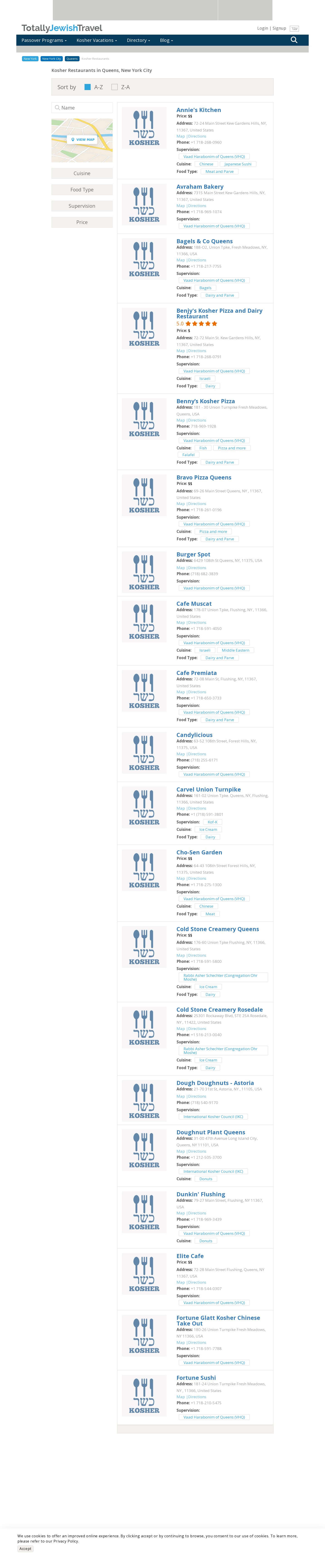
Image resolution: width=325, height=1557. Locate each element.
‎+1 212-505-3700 (206, 1157)
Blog (166, 40)
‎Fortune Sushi (196, 1377)
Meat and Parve (220, 171)
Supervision (82, 206)
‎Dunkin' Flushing (201, 1194)
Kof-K (212, 822)
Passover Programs (44, 40)
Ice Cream (208, 829)
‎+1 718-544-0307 (206, 1288)
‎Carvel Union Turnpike (209, 789)
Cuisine (82, 173)
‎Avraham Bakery (200, 186)
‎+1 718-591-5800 (206, 961)
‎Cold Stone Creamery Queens (218, 929)
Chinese (206, 164)
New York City (51, 59)
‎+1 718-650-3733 (206, 698)
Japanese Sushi (238, 164)
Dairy (210, 386)
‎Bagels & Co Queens (205, 241)
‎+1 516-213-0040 (206, 1034)
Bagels (205, 287)
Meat (210, 913)
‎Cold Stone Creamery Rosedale (220, 1009)
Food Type (82, 190)
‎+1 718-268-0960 (206, 142)
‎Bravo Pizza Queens (204, 477)
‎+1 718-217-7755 (206, 266)
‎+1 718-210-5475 (206, 1402)
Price (82, 222)
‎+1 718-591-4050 (206, 628)
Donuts (205, 1178)
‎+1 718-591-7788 (206, 1348)
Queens (72, 59)
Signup (279, 28)
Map (181, 136)
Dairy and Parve (220, 295)
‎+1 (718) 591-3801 (207, 814)
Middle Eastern (235, 650)
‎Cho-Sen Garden (199, 852)
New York (30, 59)
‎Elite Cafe (190, 1256)
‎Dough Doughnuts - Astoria (215, 1083)
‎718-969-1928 (203, 426)
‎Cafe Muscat (194, 603)
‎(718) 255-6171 (204, 760)
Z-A (125, 87)
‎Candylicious (195, 735)
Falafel (188, 454)
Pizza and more (232, 448)
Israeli (205, 378)
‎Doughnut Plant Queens (211, 1132)
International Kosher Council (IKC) (213, 1116)
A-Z (98, 87)
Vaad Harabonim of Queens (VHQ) (214, 156)
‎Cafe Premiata (197, 673)
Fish (203, 448)
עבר (294, 28)
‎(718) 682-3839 (204, 573)
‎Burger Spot (193, 554)
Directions (197, 136)
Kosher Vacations (97, 40)
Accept (25, 1548)
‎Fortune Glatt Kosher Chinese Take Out (218, 1320)
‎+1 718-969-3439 (206, 1219)
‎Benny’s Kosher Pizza (206, 401)
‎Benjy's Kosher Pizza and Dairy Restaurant (219, 313)
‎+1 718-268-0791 (206, 356)
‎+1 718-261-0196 (206, 509)
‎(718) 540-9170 (204, 1102)
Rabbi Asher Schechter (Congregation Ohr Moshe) (220, 977)
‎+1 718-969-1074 (206, 211)
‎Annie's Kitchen (199, 110)
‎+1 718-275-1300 (206, 884)
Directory (138, 40)
